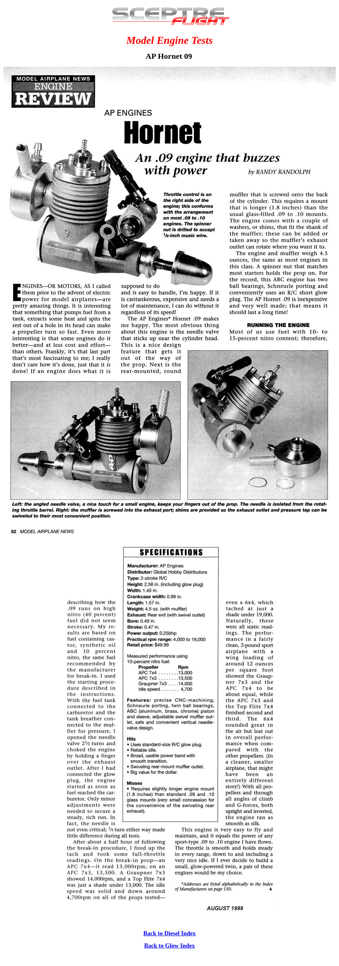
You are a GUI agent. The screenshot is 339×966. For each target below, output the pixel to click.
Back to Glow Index (169, 945)
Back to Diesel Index (169, 933)
